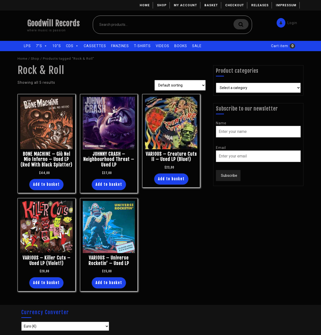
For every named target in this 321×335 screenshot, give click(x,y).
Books (180, 46)
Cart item (279, 46)
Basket (211, 5)
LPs (27, 46)
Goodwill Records (53, 23)
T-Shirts (142, 46)
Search (241, 24)
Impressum (286, 5)
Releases (260, 5)
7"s (41, 46)
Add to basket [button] (46, 184)
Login (285, 22)
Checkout (234, 5)
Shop (162, 5)
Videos (162, 46)
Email (221, 148)
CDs (72, 46)
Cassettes (95, 46)
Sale (197, 46)
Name (221, 123)
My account (185, 5)
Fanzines (120, 46)
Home (145, 5)
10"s (56, 46)
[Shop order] (180, 85)
